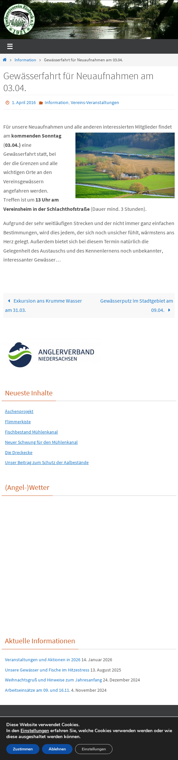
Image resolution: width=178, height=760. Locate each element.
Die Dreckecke (18, 452)
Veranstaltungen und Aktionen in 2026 (42, 660)
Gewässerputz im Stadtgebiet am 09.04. (136, 305)
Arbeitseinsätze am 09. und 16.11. (37, 690)
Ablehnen (57, 749)
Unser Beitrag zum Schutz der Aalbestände (47, 462)
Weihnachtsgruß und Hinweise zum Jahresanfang (53, 680)
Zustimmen (23, 749)
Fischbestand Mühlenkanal (31, 432)
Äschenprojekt (19, 411)
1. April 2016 (24, 102)
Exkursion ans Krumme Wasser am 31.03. (43, 305)
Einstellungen (35, 731)
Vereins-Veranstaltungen (95, 102)
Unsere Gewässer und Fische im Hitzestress (47, 670)
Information (25, 60)
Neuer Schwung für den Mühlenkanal (41, 442)
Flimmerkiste (18, 422)
